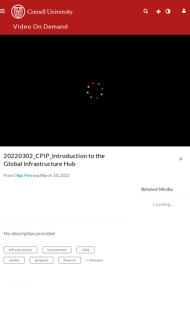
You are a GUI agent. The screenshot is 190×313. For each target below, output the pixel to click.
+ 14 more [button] (94, 260)
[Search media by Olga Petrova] (26, 175)
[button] (183, 10)
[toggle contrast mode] (167, 11)
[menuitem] (145, 11)
